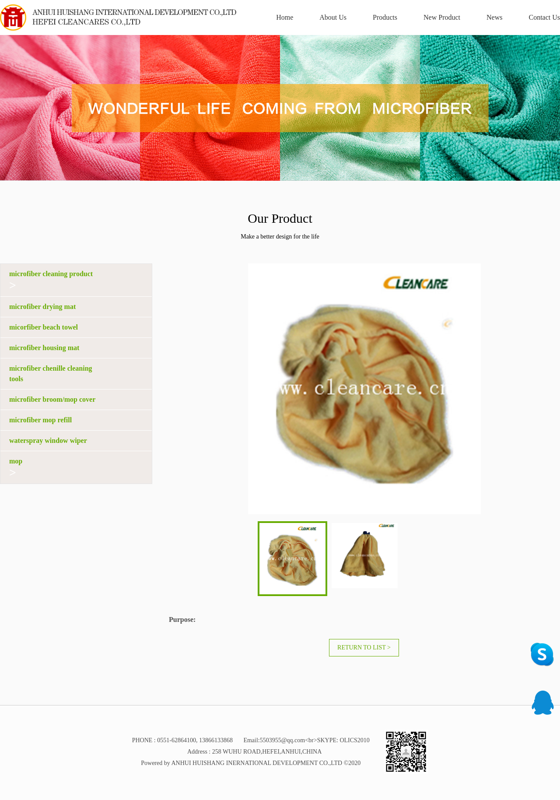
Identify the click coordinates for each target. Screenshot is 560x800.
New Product (442, 17)
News (494, 17)
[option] (280, 108)
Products (385, 17)
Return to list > (364, 647)
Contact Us (544, 17)
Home (284, 17)
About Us (332, 17)
